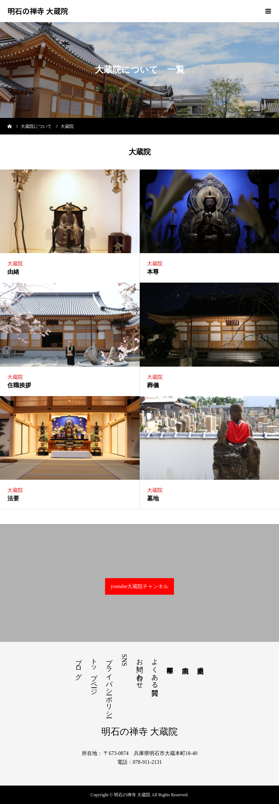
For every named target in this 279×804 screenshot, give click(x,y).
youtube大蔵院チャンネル (139, 586)
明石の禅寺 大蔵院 (37, 11)
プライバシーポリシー (109, 684)
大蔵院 (15, 263)
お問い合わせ (139, 669)
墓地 (153, 498)
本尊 (153, 272)
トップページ (94, 673)
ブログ (78, 665)
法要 (13, 498)
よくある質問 (154, 669)
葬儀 (153, 385)
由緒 (13, 272)
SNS (124, 660)
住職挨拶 (19, 385)
